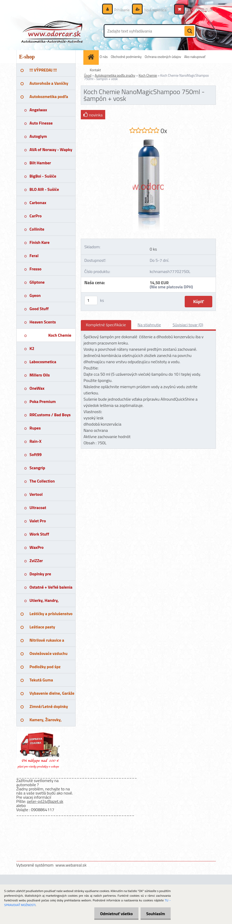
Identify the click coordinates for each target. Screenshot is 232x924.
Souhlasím (154, 913)
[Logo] (52, 31)
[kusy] (90, 300)
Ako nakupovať (195, 56)
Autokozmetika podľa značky (115, 75)
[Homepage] (92, 56)
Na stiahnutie (149, 325)
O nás (104, 56)
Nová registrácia (154, 9)
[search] (189, 31)
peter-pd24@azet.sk (45, 801)
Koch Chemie (148, 75)
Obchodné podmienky (126, 56)
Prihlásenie (119, 9)
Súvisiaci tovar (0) (188, 325)
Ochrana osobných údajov (163, 56)
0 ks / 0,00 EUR (199, 9)
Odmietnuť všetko (114, 913)
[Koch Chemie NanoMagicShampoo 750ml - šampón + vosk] (148, 137)
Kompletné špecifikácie (106, 325)
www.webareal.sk (71, 865)
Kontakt (95, 70)
